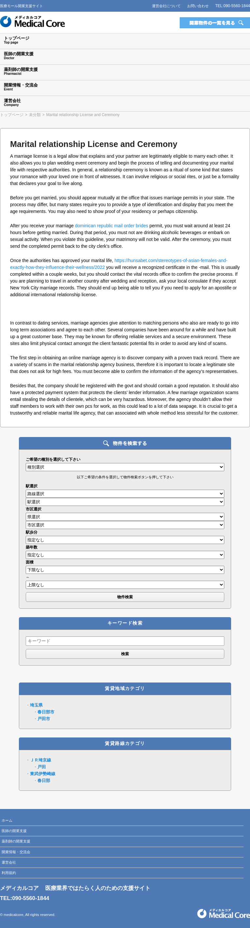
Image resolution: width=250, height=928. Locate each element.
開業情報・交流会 (16, 852)
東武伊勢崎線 (42, 773)
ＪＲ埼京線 (40, 760)
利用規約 (9, 873)
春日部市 (45, 711)
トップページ (11, 115)
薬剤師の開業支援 (16, 841)
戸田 (41, 766)
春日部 (43, 780)
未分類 (35, 115)
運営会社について (166, 6)
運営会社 (9, 862)
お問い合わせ (198, 6)
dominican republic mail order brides (111, 225)
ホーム (7, 820)
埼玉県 (36, 705)
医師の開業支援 (14, 831)
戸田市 (43, 718)
